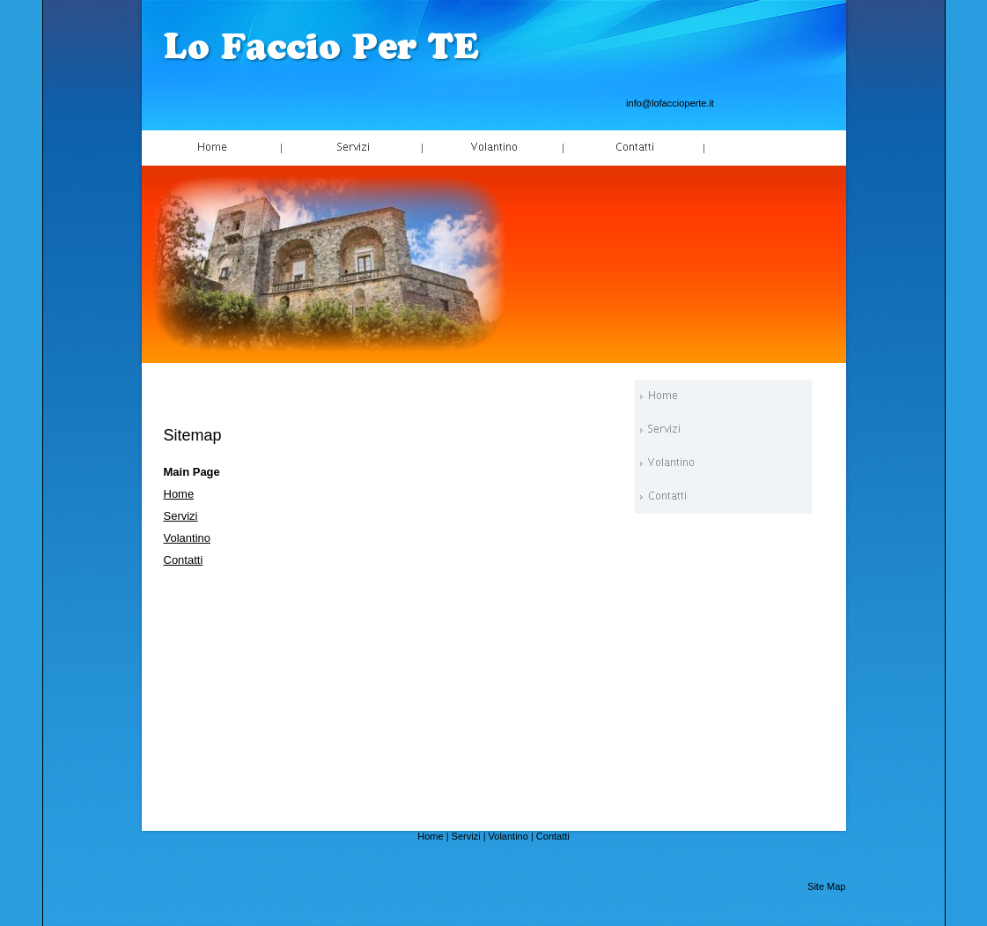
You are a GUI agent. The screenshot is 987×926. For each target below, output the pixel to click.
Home (179, 493)
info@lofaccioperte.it (670, 103)
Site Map (826, 886)
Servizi (181, 515)
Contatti (183, 560)
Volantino (187, 537)
